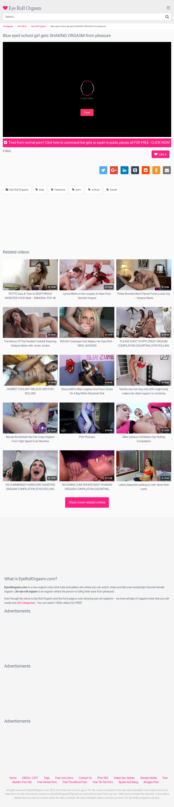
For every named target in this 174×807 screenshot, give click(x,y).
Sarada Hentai (148, 778)
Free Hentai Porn (47, 782)
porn (76, 189)
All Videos (22, 26)
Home (13, 778)
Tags (47, 778)
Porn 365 (102, 778)
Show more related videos (87, 502)
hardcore (58, 189)
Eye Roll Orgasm (22, 8)
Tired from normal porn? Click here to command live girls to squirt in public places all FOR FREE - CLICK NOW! (87, 142)
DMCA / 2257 (30, 778)
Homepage (8, 26)
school (94, 189)
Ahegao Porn (151, 782)
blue (39, 189)
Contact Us (85, 778)
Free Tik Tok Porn (103, 782)
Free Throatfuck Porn (74, 782)
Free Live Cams (64, 778)
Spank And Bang (128, 782)
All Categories (26, 602)
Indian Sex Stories (124, 778)
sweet (111, 189)
